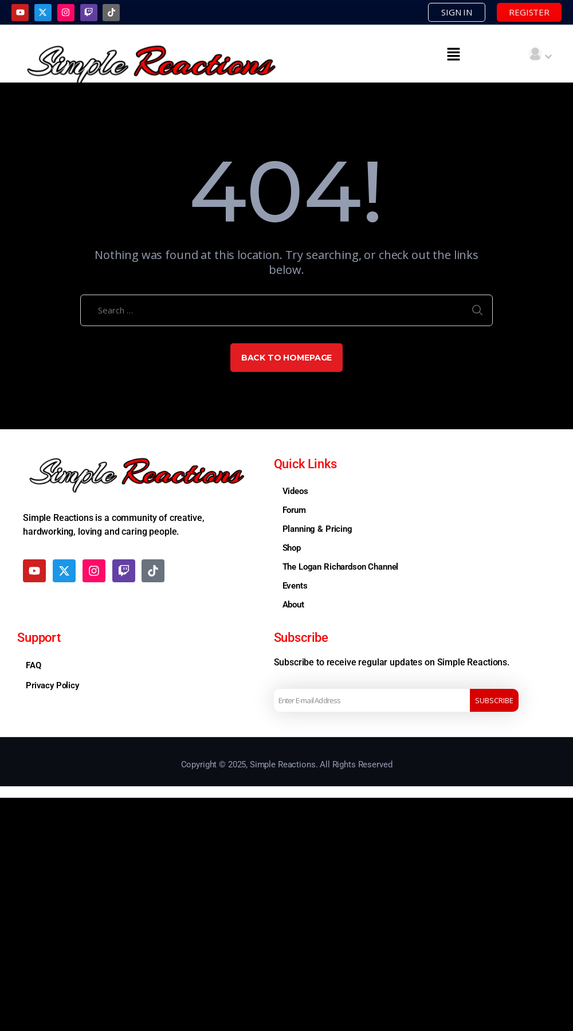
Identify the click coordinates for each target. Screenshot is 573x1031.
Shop (291, 548)
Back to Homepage (286, 357)
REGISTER (529, 12)
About (293, 604)
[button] (453, 54)
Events (295, 586)
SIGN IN (456, 12)
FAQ (33, 665)
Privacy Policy (52, 685)
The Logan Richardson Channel (340, 567)
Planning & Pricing (317, 529)
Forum (294, 510)
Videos (295, 491)
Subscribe (494, 700)
